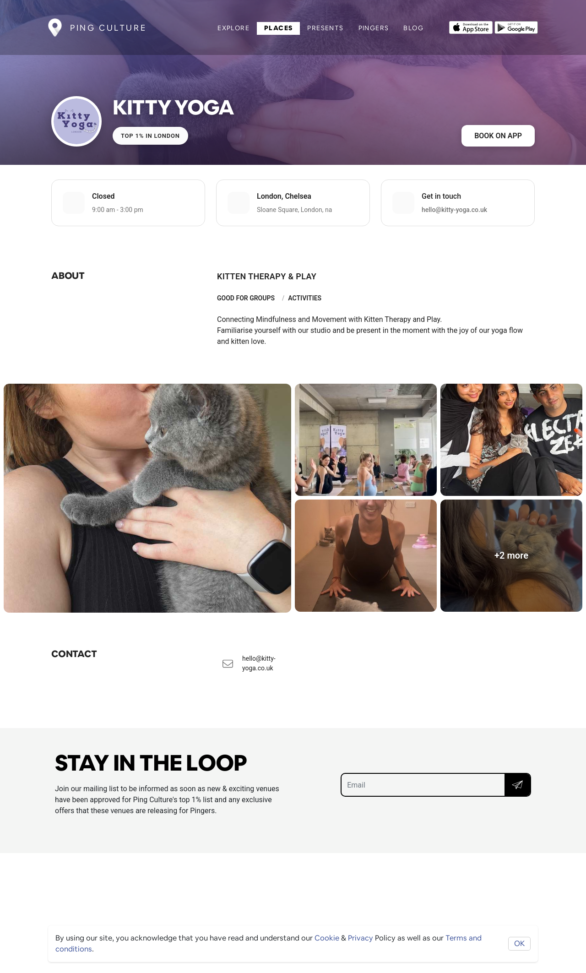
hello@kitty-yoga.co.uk (454, 209)
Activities (304, 298)
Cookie (327, 938)
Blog (413, 28)
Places (278, 28)
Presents (325, 28)
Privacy (360, 938)
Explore (233, 28)
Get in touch (441, 196)
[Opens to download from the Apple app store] (471, 27)
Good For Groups (246, 298)
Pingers (373, 28)
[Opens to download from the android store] (516, 27)
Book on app (498, 135)
